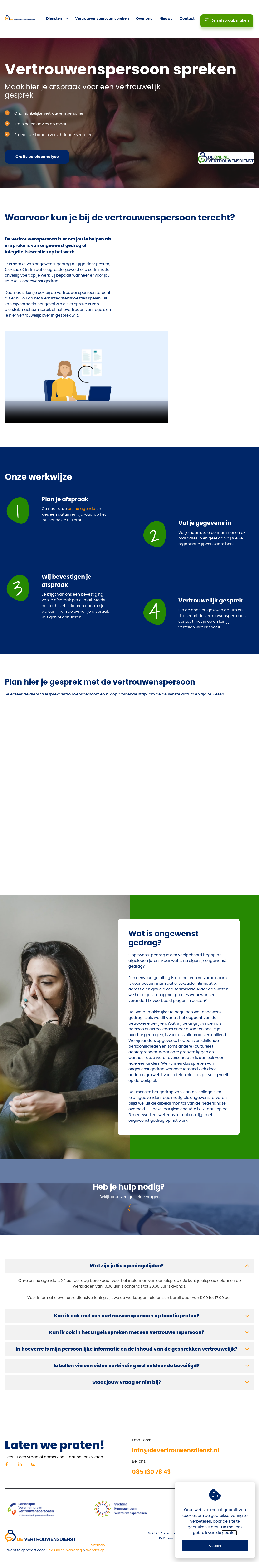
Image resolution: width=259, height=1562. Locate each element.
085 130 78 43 (151, 1457)
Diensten (54, 11)
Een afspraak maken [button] (230, 11)
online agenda (81, 494)
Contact (187, 11)
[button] (129, 1251)
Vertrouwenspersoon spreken (102, 11)
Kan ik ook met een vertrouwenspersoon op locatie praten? (126, 1301)
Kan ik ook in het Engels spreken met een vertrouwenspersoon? (126, 1317)
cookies (229, 1533)
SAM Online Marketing (64, 1535)
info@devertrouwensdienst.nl (175, 1436)
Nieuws (166, 11)
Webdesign (95, 1535)
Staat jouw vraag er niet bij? (126, 1367)
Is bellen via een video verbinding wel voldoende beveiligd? (127, 1351)
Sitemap (98, 1530)
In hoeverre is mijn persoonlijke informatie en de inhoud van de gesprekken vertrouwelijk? (127, 1334)
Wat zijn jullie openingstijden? (127, 1251)
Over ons (144, 11)
